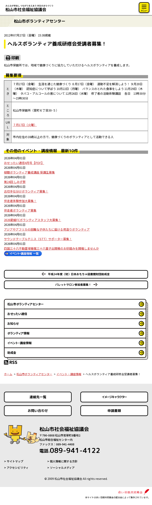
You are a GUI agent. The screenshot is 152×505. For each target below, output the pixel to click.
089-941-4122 (69, 450)
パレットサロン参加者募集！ (73, 284)
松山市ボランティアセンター (25, 304)
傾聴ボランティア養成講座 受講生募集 (29, 172)
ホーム (8, 374)
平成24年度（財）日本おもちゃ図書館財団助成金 (79, 274)
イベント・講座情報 (19, 343)
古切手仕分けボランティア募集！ (26, 191)
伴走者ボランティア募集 (20, 210)
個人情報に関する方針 (64, 461)
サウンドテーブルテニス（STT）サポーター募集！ (38, 239)
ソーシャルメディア (62, 468)
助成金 (11, 352)
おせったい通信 (17, 314)
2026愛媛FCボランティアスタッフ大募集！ (32, 220)
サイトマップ (15, 461)
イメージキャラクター (114, 397)
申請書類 (114, 410)
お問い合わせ (38, 410)
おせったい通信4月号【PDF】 (24, 163)
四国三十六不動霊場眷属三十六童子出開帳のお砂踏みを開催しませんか (51, 248)
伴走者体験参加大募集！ (20, 201)
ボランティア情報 (18, 333)
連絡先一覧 (37, 397)
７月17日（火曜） (25, 125)
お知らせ (13, 323)
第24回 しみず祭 (15, 182)
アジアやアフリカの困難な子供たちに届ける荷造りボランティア (47, 229)
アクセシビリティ (17, 468)
